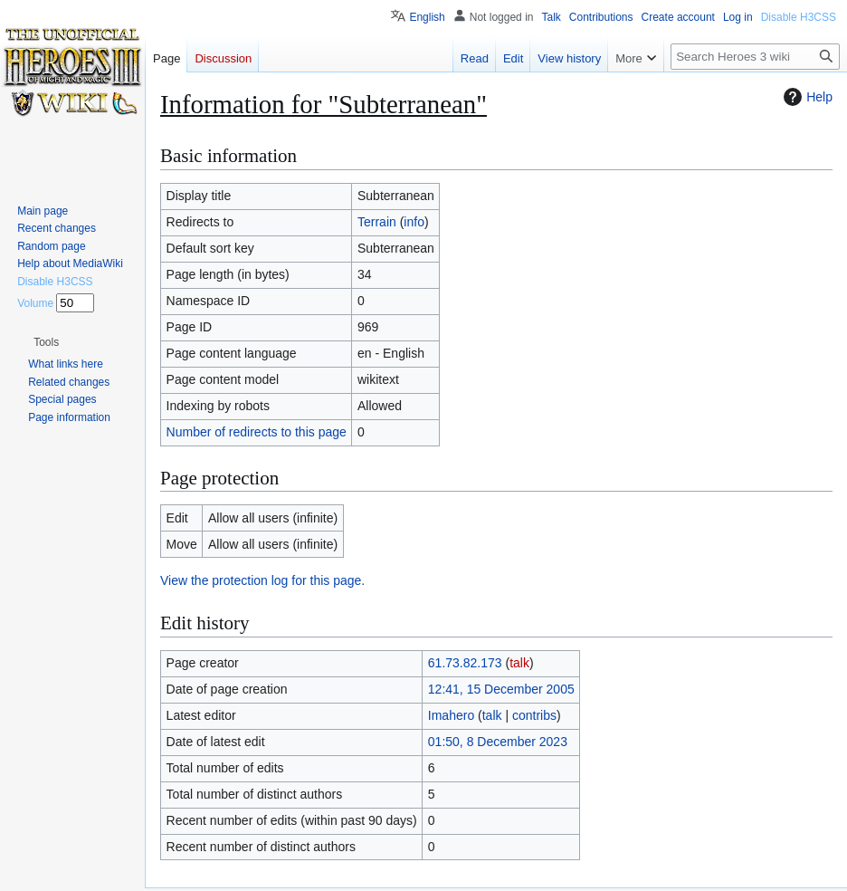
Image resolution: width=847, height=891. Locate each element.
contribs (534, 715)
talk (519, 663)
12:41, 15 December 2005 (501, 689)
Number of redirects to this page (257, 432)
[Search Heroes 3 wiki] (755, 56)
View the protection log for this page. (262, 580)
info (414, 222)
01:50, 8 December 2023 (497, 741)
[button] (46, 342)
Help (806, 97)
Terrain (376, 222)
